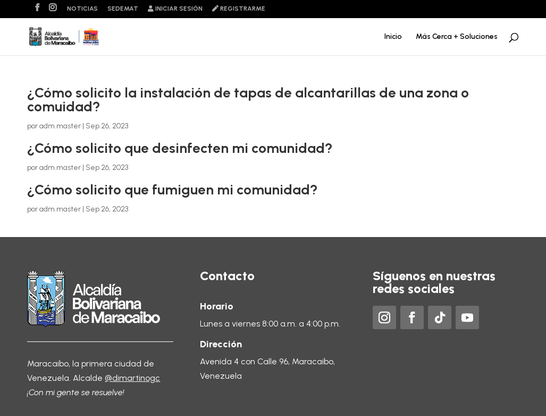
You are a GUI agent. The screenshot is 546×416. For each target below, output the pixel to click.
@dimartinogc (132, 378)
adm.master (60, 125)
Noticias (82, 8)
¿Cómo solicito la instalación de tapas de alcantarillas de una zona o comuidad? (248, 99)
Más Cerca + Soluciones (457, 37)
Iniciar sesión (175, 8)
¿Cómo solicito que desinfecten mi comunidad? (180, 148)
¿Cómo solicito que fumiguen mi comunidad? (172, 189)
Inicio (393, 37)
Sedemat (122, 8)
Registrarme (238, 8)
